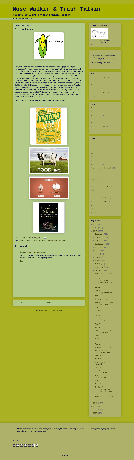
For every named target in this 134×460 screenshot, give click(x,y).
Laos (93, 153)
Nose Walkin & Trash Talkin (56, 9)
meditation (95, 115)
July (97, 251)
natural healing (98, 126)
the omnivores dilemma (58, 240)
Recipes (94, 85)
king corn (35, 240)
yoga (93, 108)
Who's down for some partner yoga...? (104, 303)
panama (93, 213)
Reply (22, 261)
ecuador (94, 194)
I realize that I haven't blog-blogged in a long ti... (104, 281)
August (98, 247)
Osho (93, 123)
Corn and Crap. (102, 299)
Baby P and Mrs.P (102, 359)
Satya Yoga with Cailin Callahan (103, 351)
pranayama (95, 130)
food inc (23, 240)
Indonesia (95, 149)
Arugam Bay (95, 142)
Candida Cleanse (98, 77)
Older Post (78, 303)
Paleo (93, 81)
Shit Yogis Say (102, 384)
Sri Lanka (95, 164)
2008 (95, 413)
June (97, 254)
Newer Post (20, 303)
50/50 (97, 288)
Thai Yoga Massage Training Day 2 (103, 332)
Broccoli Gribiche (103, 347)
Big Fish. (99, 381)
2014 (95, 224)
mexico (93, 205)
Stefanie (23, 252)
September (100, 244)
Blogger (71, 455)
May (97, 257)
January (99, 270)
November (99, 237)
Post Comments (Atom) (53, 311)
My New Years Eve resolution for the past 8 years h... (103, 390)
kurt (97, 296)
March (98, 264)
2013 (95, 228)
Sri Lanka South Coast (101, 168)
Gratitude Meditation (100, 376)
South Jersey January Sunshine (103, 292)
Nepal (93, 157)
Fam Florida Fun (102, 324)
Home (49, 303)
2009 (95, 410)
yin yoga (94, 119)
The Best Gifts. (102, 344)
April (98, 261)
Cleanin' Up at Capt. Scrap (102, 371)
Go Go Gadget (101, 316)
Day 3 (97, 327)
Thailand (94, 172)
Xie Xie (98, 307)
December (99, 234)
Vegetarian (95, 89)
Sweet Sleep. (101, 336)
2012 (95, 231)
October (99, 241)
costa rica (95, 183)
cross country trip (99, 187)
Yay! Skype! (100, 367)
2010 (95, 406)
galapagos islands (99, 201)
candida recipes (98, 92)
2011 (95, 403)
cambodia (94, 179)
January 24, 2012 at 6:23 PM (37, 252)
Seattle (94, 160)
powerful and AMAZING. (101, 363)
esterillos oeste (98, 198)
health (28, 240)
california (95, 175)
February (99, 267)
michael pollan (44, 240)
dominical (95, 190)
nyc (92, 209)
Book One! (99, 356)
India (93, 146)
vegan (93, 96)
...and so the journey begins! (103, 320)
